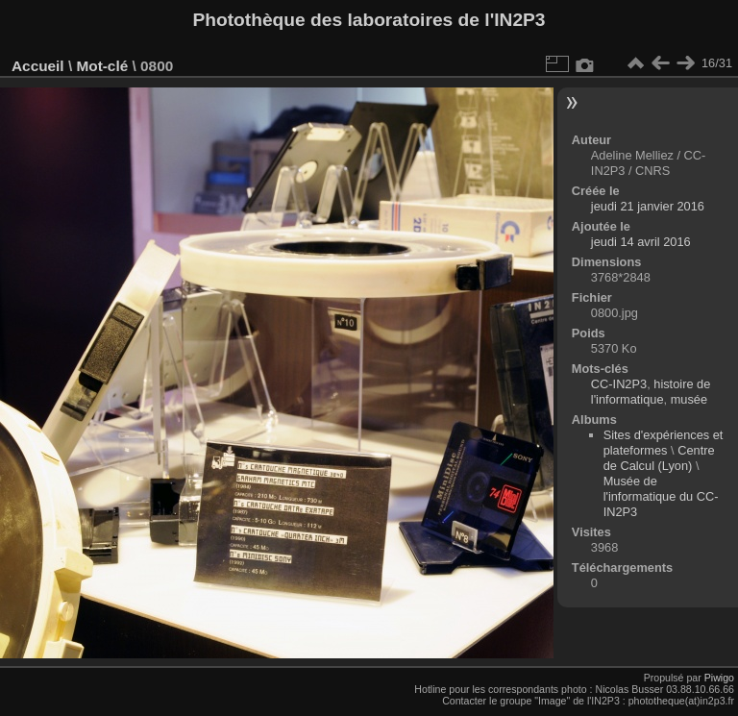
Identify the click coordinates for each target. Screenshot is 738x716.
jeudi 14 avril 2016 (641, 242)
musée (689, 399)
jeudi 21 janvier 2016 (647, 206)
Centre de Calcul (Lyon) (659, 458)
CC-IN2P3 (619, 384)
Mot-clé (102, 66)
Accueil (38, 66)
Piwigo (719, 677)
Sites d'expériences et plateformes (663, 442)
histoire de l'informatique (650, 392)
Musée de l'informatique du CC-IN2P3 (661, 496)
